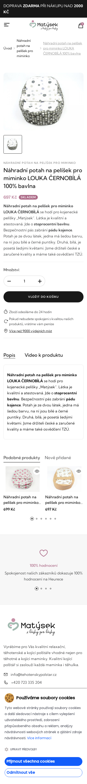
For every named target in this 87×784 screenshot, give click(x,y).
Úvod (7, 48)
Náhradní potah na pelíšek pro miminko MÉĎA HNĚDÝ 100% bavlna (62, 500)
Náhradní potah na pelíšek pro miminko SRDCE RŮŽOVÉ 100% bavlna (21, 500)
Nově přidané (58, 459)
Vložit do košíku (43, 296)
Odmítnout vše (20, 772)
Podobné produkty (21, 459)
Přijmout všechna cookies (30, 761)
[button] (32, 519)
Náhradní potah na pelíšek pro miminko (25, 48)
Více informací (39, 738)
